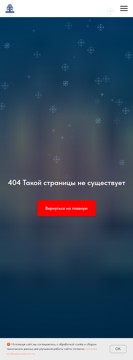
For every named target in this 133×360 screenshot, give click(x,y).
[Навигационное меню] (124, 8)
